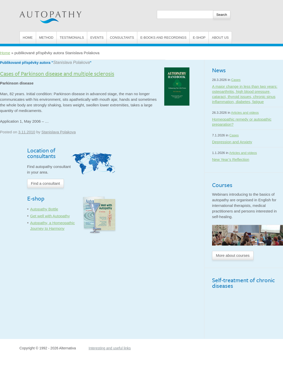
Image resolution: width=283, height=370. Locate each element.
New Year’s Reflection (230, 159)
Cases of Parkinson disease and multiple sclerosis (57, 73)
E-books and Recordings (163, 37)
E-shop (199, 37)
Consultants (122, 37)
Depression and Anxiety (232, 142)
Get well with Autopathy (50, 216)
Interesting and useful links (110, 348)
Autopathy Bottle (44, 209)
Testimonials (72, 37)
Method (46, 37)
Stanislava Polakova (71, 62)
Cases (236, 80)
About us (220, 37)
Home (28, 37)
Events (96, 37)
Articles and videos (245, 113)
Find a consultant (45, 183)
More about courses (233, 255)
